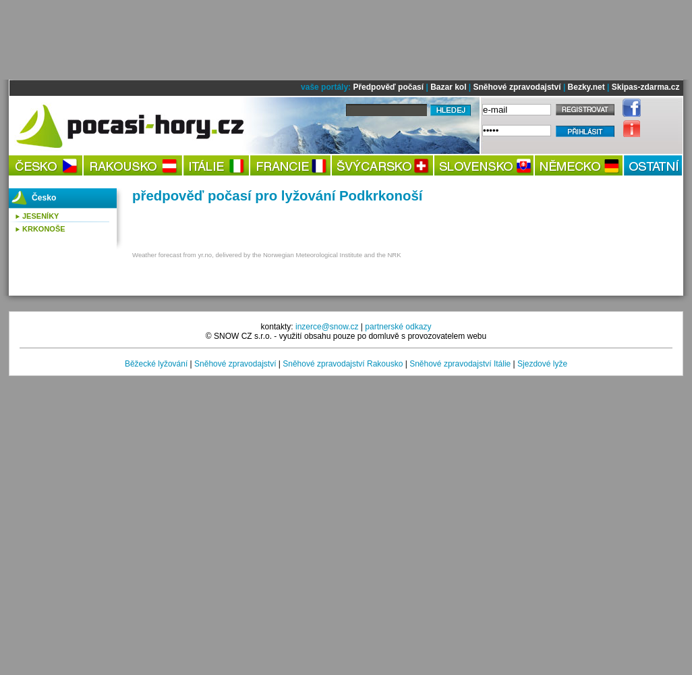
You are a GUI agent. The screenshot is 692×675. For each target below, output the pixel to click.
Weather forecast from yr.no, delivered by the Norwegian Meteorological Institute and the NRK (266, 255)
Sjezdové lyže (542, 364)
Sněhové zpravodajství (517, 87)
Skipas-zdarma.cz (646, 87)
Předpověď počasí (388, 87)
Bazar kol (448, 87)
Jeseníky (40, 216)
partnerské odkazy (398, 326)
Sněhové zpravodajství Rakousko (343, 364)
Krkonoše (43, 229)
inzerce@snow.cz (327, 326)
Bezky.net (586, 87)
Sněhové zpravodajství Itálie (460, 364)
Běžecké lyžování (156, 364)
